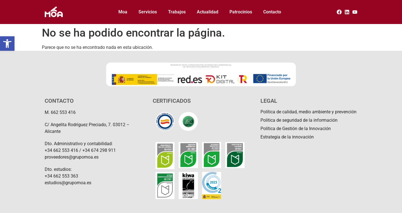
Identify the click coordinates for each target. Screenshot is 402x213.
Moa (122, 12)
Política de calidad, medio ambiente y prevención (308, 111)
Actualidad (207, 12)
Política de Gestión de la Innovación (295, 128)
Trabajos (177, 12)
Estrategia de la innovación (287, 137)
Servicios (147, 12)
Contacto (272, 12)
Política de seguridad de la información (299, 120)
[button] (7, 43)
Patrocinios (240, 12)
